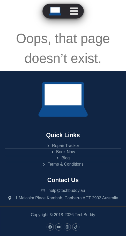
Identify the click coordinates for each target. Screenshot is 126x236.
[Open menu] (74, 11)
